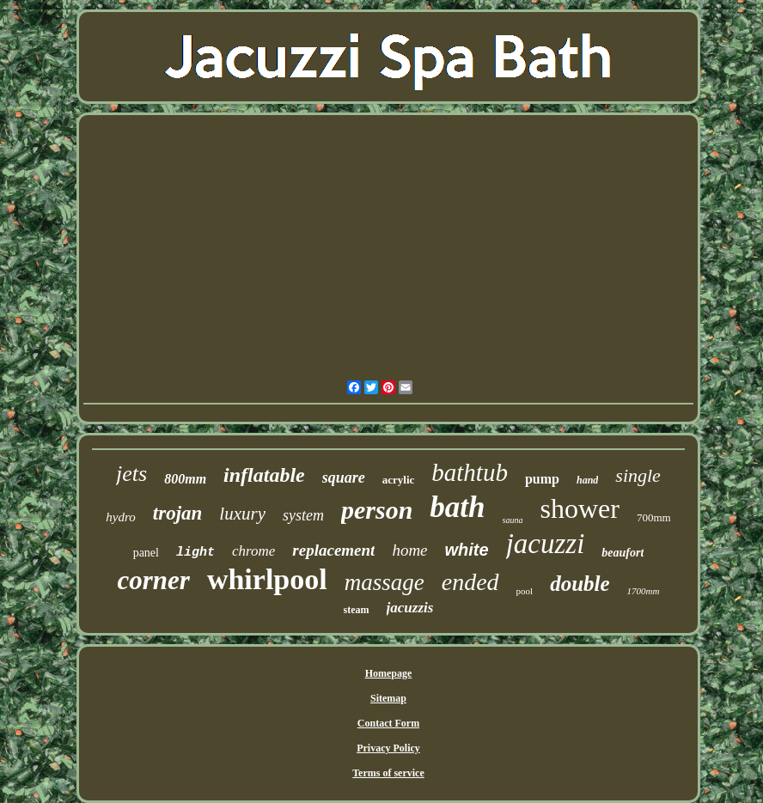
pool (525, 591)
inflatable (264, 475)
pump (542, 478)
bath (457, 507)
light (195, 552)
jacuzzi (545, 543)
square (343, 477)
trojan (178, 513)
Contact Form (388, 723)
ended (470, 582)
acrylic (398, 479)
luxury (242, 513)
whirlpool (267, 579)
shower (579, 508)
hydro (120, 517)
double (579, 583)
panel (146, 552)
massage (384, 582)
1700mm (643, 591)
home (409, 550)
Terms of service (388, 773)
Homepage (388, 673)
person (376, 510)
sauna (513, 520)
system (303, 515)
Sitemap (388, 698)
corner (154, 580)
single (638, 475)
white (467, 549)
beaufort (622, 552)
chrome (253, 551)
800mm (185, 478)
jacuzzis (410, 607)
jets (131, 473)
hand (587, 480)
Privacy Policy (388, 748)
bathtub (469, 472)
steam (356, 610)
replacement (333, 550)
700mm (654, 517)
